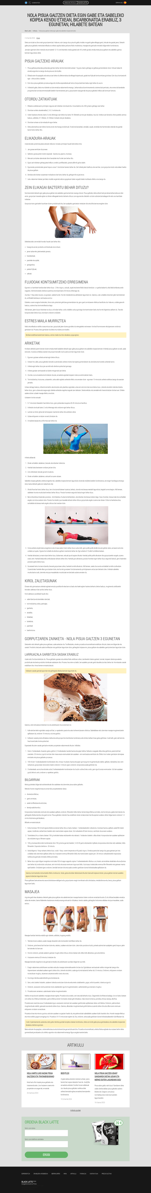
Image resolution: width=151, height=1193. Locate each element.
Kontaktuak (94, 1174)
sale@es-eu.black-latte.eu (29, 1184)
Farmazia (83, 1174)
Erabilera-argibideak (41, 1174)
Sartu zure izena (30, 1128)
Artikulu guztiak (75, 1110)
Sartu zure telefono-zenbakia (34, 1139)
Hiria (65, 1174)
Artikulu (73, 1174)
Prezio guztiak (107, 1174)
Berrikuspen (56, 1174)
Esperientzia (26, 1174)
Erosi (46, 1155)
